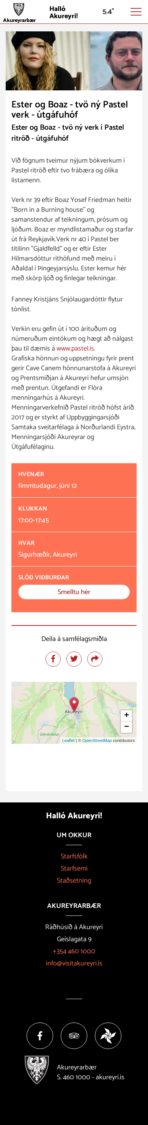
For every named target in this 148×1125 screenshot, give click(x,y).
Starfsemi (74, 868)
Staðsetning (74, 880)
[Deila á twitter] (74, 659)
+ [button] (126, 716)
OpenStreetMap (97, 740)
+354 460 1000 (74, 951)
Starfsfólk (74, 856)
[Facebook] (40, 1036)
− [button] (126, 727)
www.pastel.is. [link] (76, 348)
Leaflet (68, 740)
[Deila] (94, 659)
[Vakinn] (108, 1036)
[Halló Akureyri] (74, 11)
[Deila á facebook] (53, 659)
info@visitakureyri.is (74, 963)
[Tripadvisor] (74, 1036)
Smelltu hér (74, 592)
